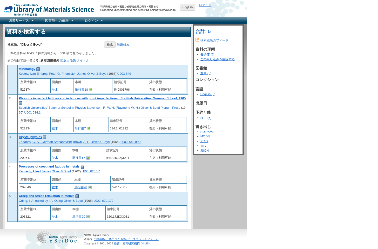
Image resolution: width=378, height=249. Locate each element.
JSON (204, 150)
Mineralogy (27, 69)
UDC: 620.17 (91, 171)
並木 (55, 89)
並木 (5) (205, 73)
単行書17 (78, 158)
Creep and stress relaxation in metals (46, 196)
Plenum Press (170, 107)
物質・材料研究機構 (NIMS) (131, 243)
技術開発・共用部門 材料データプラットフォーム (126, 239)
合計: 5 (203, 31)
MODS (205, 136)
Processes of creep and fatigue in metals (49, 166)
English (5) (207, 94)
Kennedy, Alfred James (35, 171)
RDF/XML (207, 132)
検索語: (12, 44)
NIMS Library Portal (47, 9)
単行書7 (80, 128)
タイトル (83, 60)
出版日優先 (68, 60)
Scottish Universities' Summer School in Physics (52, 107)
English (187, 7)
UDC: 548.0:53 (131, 142)
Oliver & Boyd (96, 73)
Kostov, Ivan (27, 73)
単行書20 (80, 187)
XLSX (204, 141)
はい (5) (205, 118)
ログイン (205, 5)
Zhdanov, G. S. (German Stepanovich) (45, 142)
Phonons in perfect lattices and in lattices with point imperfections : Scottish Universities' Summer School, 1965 (102, 98)
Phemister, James (73, 73)
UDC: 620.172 (103, 200)
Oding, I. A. (26, 200)
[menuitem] (20, 20)
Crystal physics (30, 137)
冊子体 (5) (207, 54)
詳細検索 (123, 44)
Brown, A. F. (81, 142)
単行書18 (81, 89)
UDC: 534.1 (32, 112)
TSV (203, 146)
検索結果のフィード (214, 40)
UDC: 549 (124, 73)
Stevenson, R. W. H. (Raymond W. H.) (113, 107)
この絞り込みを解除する (217, 59)
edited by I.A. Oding (49, 200)
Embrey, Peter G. (49, 73)
